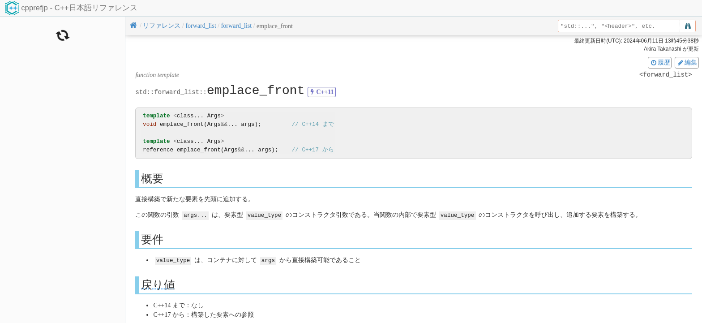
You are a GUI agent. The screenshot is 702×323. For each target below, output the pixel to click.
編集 (686, 62)
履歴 (660, 62)
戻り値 (158, 284)
